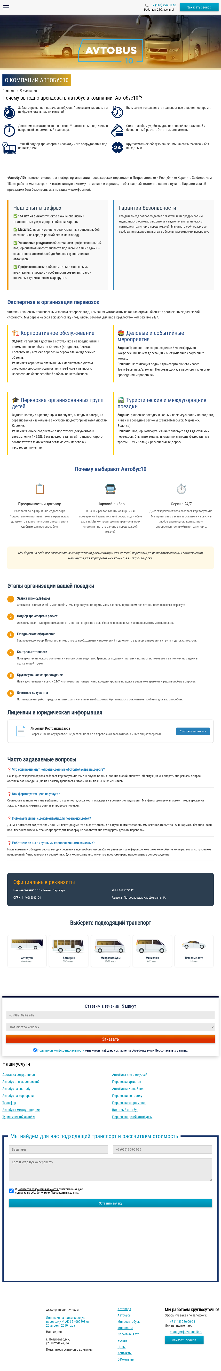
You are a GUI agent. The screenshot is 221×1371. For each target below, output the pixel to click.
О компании (126, 1359)
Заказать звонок (199, 7)
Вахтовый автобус (125, 1110)
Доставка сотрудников (18, 1075)
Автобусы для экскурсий (129, 1075)
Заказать (110, 1039)
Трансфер (9, 1103)
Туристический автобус (18, 1117)
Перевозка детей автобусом (132, 1117)
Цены (122, 1347)
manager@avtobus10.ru (186, 1332)
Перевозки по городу (127, 1096)
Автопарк (124, 1309)
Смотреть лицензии (193, 731)
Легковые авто (128, 1334)
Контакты (125, 1353)
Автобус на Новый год (128, 1089)
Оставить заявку (110, 1203)
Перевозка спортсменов (129, 1103)
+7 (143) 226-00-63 (163, 5)
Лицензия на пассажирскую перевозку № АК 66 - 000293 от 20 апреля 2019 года (67, 1321)
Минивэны (125, 1328)
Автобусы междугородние (21, 1110)
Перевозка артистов (126, 1082)
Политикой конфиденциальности (60, 1050)
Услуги (122, 1340)
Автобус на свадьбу (16, 1089)
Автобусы (124, 1315)
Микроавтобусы (129, 1321)
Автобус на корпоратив (18, 1096)
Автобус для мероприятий (20, 1082)
